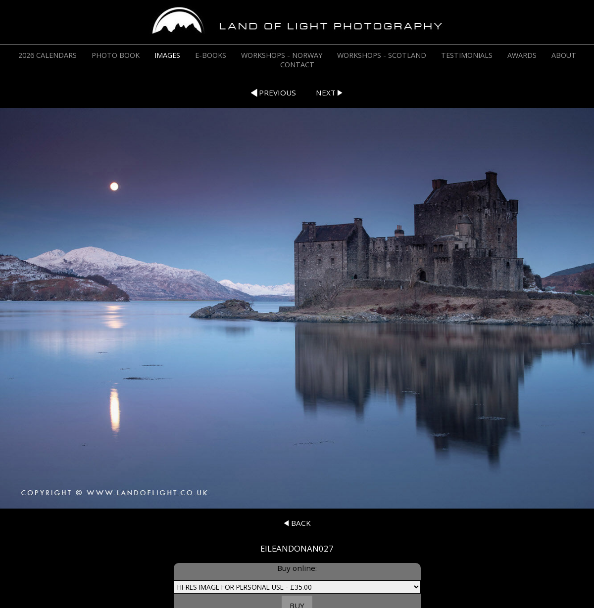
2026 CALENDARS (47, 55)
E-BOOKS (210, 55)
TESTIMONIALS (467, 55)
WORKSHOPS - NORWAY (281, 55)
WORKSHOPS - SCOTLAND (381, 55)
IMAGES (167, 55)
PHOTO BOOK (116, 55)
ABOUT (563, 55)
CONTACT (297, 64)
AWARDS (522, 55)
